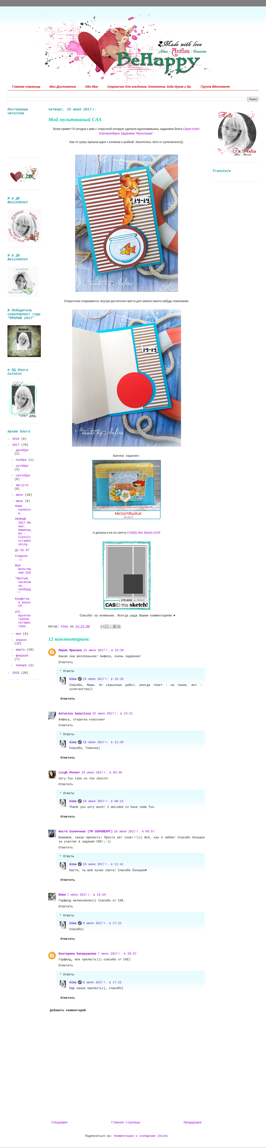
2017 (16, 445)
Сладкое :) (21, 557)
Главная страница (26, 86)
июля (20, 495)
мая (19, 634)
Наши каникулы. (23, 509)
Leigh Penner (69, 772)
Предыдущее (193, 1122)
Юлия (62, 894)
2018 (16, 439)
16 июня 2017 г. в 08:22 (103, 801)
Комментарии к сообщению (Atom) (141, 1136)
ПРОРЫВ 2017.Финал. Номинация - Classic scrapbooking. (23, 531)
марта (21, 649)
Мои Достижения (63, 86)
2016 (16, 673)
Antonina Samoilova (75, 713)
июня (20, 501)
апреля (21, 640)
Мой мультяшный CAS (23, 569)
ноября (22, 460)
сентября (23, 475)
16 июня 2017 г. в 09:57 (134, 831)
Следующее (59, 1122)
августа (22, 485)
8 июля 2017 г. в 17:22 (102, 982)
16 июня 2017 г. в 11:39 (103, 742)
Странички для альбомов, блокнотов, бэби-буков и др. (149, 86)
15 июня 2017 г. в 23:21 (112, 713)
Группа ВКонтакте (215, 86)
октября (22, 466)
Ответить (66, 662)
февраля (22, 655)
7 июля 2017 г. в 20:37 (117, 953)
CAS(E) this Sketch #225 (143, 532)
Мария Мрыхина (70, 650)
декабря (22, 450)
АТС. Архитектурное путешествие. (23, 619)
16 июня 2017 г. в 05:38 (102, 772)
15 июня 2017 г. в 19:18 (103, 679)
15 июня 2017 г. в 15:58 (103, 650)
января (22, 665)
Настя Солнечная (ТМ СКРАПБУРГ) (86, 831)
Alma (73, 679)
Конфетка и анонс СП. (23, 602)
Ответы (68, 671)
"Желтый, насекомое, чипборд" (23, 586)
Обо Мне (91, 86)
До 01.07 (22, 550)
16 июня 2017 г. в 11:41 (103, 864)
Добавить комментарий (68, 1010)
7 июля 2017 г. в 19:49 (86, 894)
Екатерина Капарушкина (77, 953)
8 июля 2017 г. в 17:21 (102, 923)
